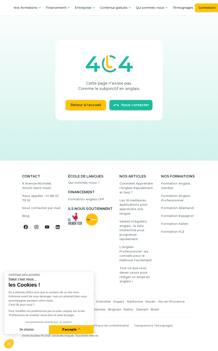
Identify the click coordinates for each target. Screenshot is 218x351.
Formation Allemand (177, 208)
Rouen (150, 301)
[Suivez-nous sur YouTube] (47, 227)
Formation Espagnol (177, 216)
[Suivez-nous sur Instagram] (36, 227)
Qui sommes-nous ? (83, 183)
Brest (155, 309)
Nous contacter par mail (41, 208)
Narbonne (135, 301)
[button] (27, 7)
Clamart (142, 309)
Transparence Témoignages (153, 325)
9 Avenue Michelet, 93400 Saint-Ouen (37, 186)
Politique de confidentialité (109, 325)
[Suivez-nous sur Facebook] (25, 227)
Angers (118, 301)
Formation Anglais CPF (86, 199)
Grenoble (103, 301)
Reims (128, 309)
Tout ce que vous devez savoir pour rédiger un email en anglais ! (134, 274)
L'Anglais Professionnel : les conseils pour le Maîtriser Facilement (135, 253)
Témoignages (182, 8)
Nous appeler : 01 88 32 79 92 (40, 198)
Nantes (100, 309)
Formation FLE (172, 232)
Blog (25, 216)
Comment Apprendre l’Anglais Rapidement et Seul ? (136, 188)
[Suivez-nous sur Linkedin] (57, 227)
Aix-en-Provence (171, 301)
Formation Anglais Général (175, 186)
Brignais (114, 309)
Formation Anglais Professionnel (175, 198)
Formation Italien (174, 224)
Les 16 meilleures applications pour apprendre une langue (133, 206)
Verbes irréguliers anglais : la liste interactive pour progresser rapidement (133, 230)
